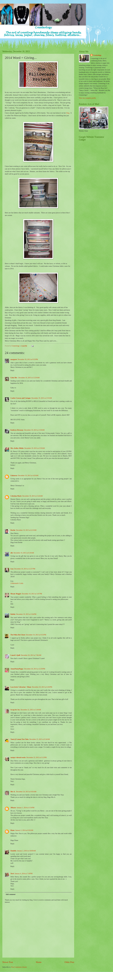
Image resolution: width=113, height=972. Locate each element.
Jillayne (13, 808)
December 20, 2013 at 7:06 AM (31, 655)
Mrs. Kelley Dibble (17, 448)
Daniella (13, 851)
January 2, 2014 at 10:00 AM (26, 851)
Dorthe (12, 530)
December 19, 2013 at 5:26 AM (32, 496)
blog (67, 113)
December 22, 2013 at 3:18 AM (30, 710)
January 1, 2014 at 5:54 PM (25, 808)
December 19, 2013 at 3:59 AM (34, 448)
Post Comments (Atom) (19, 967)
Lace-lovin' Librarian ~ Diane (20, 687)
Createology (97, 55)
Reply (12, 370)
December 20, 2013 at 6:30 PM (42, 687)
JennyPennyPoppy (16, 669)
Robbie (12, 614)
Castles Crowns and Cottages (20, 398)
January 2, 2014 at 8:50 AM (24, 830)
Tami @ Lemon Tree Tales (19, 739)
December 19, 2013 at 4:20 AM (28, 475)
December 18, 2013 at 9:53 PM (28, 359)
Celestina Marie (16, 496)
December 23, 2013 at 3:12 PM (36, 757)
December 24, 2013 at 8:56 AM (26, 792)
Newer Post (7, 962)
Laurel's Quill (15, 655)
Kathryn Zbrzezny (16, 430)
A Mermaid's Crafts (16, 583)
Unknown (13, 475)
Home (38, 962)
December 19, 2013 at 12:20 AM (29, 378)
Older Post (69, 962)
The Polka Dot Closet (17, 635)
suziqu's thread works (18, 757)
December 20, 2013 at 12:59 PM (34, 669)
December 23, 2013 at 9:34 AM (39, 739)
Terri (12, 873)
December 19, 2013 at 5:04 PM (26, 614)
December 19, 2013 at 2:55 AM (41, 398)
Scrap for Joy (15, 710)
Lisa (11, 569)
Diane (12, 830)
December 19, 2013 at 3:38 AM (34, 430)
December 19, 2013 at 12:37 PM (24, 569)
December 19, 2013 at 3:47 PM (32, 594)
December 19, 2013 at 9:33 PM (36, 635)
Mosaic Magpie (15, 594)
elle (11, 553)
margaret (13, 359)
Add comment (10, 894)
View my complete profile (87, 98)
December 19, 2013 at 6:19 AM (26, 530)
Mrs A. (12, 792)
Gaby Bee (14, 378)
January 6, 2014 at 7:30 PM (23, 873)
